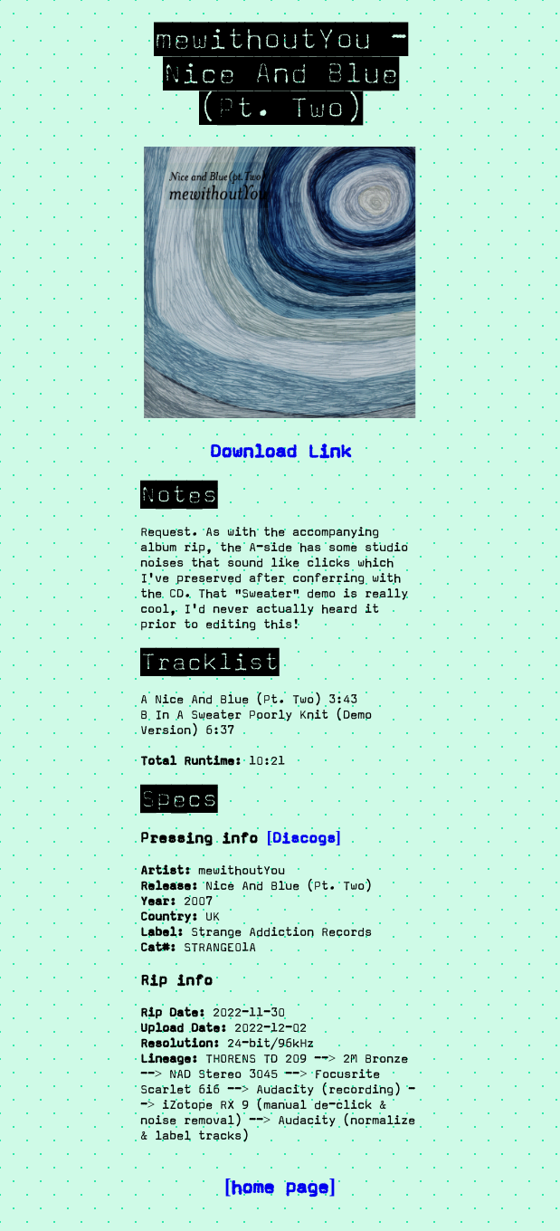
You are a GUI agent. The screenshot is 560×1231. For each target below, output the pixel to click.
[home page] (280, 1186)
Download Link (280, 451)
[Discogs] (304, 837)
